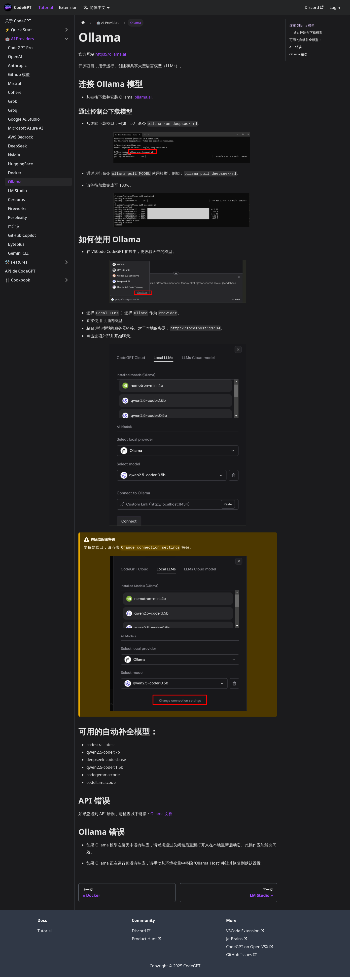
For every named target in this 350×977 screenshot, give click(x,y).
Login (334, 7)
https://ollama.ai (110, 54)
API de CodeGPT (20, 271)
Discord (314, 7)
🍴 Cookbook (17, 280)
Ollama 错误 (298, 54)
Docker (14, 172)
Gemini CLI (18, 253)
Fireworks (17, 208)
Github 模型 (19, 74)
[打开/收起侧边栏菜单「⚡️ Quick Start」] (66, 30)
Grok (12, 101)
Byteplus (16, 244)
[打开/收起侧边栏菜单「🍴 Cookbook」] (66, 280)
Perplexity (17, 217)
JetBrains (236, 939)
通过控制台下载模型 (307, 32)
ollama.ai (143, 97)
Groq (12, 110)
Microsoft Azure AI (25, 128)
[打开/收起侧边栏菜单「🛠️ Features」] (66, 262)
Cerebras (16, 199)
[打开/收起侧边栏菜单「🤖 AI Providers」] (66, 39)
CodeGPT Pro (20, 47)
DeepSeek (17, 146)
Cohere (15, 92)
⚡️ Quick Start (18, 30)
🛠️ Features (16, 262)
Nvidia (14, 155)
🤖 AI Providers (19, 38)
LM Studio (17, 190)
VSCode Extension (245, 931)
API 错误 (295, 47)
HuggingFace (20, 164)
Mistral (14, 83)
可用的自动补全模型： (305, 39)
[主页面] (83, 23)
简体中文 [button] (94, 7)
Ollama (15, 181)
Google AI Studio (24, 119)
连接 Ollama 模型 (302, 25)
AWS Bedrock (20, 137)
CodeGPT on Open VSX (249, 946)
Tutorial (45, 7)
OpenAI (15, 56)
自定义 (14, 226)
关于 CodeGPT (18, 21)
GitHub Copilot (22, 235)
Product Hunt (146, 939)
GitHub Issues (241, 954)
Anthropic (17, 65)
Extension (68, 7)
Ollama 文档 (161, 813)
